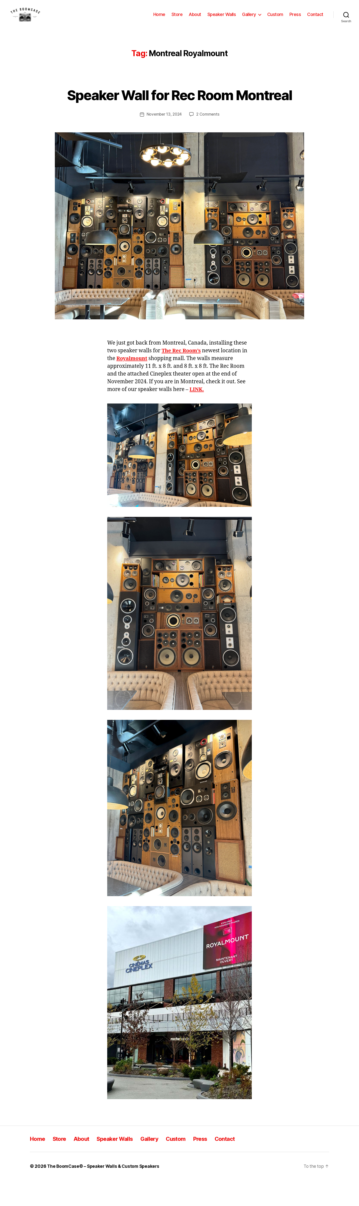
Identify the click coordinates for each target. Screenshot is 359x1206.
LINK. (196, 414)
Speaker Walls (221, 18)
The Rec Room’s (182, 376)
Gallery (249, 18)
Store (177, 18)
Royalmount (132, 384)
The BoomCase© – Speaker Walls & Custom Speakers (105, 1192)
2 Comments (208, 139)
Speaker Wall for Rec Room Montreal (179, 111)
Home (159, 18)
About (195, 18)
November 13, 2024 (164, 139)
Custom (275, 18)
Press (295, 18)
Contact (315, 18)
